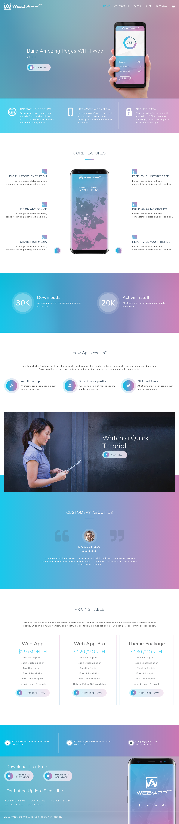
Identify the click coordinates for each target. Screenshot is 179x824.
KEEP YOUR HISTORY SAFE (150, 176)
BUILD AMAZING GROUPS (149, 209)
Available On (18, 776)
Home (106, 6)
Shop (148, 6)
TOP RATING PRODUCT (35, 109)
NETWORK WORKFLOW (94, 109)
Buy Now (161, 6)
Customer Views (15, 800)
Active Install (14, 804)
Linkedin (156, 805)
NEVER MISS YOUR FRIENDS (151, 241)
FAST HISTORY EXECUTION (28, 176)
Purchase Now (31, 693)
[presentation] (57, 250)
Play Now (113, 454)
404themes (54, 816)
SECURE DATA (146, 109)
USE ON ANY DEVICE (33, 209)
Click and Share (148, 381)
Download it (57, 776)
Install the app (30, 381)
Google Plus (164, 805)
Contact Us (121, 6)
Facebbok (139, 805)
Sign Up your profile (92, 381)
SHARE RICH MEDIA (33, 241)
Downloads (35, 804)
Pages (137, 6)
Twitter (148, 805)
